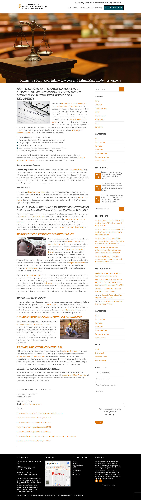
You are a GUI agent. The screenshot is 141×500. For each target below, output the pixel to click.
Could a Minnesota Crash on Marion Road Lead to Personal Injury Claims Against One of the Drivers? (112, 187)
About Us (98, 105)
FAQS (97, 112)
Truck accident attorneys (52, 283)
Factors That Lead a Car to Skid (106, 276)
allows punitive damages (36, 192)
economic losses (77, 170)
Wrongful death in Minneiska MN (39, 347)
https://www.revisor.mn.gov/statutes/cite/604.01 (34, 427)
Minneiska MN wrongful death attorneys (31, 356)
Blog (96, 123)
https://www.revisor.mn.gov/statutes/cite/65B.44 (34, 418)
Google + (100, 480)
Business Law (100, 142)
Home (97, 101)
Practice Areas (100, 116)
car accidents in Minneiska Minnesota (33, 216)
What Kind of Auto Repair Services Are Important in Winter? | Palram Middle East (108, 282)
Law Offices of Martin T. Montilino (74, 375)
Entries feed (99, 353)
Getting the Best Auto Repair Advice (108, 273)
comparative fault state (76, 263)
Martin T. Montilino (34, 6)
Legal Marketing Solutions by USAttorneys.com (70, 495)
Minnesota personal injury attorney (72, 227)
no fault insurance (32, 268)
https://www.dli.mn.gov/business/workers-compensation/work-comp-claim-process (46, 436)
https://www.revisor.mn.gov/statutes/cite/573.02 (34, 432)
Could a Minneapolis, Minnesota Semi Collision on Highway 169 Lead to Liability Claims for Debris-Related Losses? (112, 198)
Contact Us (99, 127)
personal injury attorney (69, 310)
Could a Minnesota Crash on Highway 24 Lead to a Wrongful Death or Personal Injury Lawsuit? (112, 175)
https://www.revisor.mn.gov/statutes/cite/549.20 (34, 422)
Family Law (99, 146)
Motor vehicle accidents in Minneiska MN (45, 234)
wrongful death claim (70, 351)
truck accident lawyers (34, 275)
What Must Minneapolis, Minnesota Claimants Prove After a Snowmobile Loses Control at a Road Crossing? (108, 250)
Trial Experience (100, 108)
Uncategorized (100, 161)
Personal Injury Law (102, 157)
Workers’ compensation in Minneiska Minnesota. (49, 317)
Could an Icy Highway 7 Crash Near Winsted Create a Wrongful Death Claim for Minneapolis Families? (109, 259)
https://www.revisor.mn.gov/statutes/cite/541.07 (34, 441)
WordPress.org (100, 360)
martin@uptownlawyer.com (31, 404)
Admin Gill (98, 289)
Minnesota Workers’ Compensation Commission (34, 324)
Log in (97, 349)
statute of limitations (49, 305)
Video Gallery (99, 120)
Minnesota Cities (101, 153)
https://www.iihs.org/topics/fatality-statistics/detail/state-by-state (40, 413)
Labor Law (99, 150)
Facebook (96, 480)
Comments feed (101, 357)
